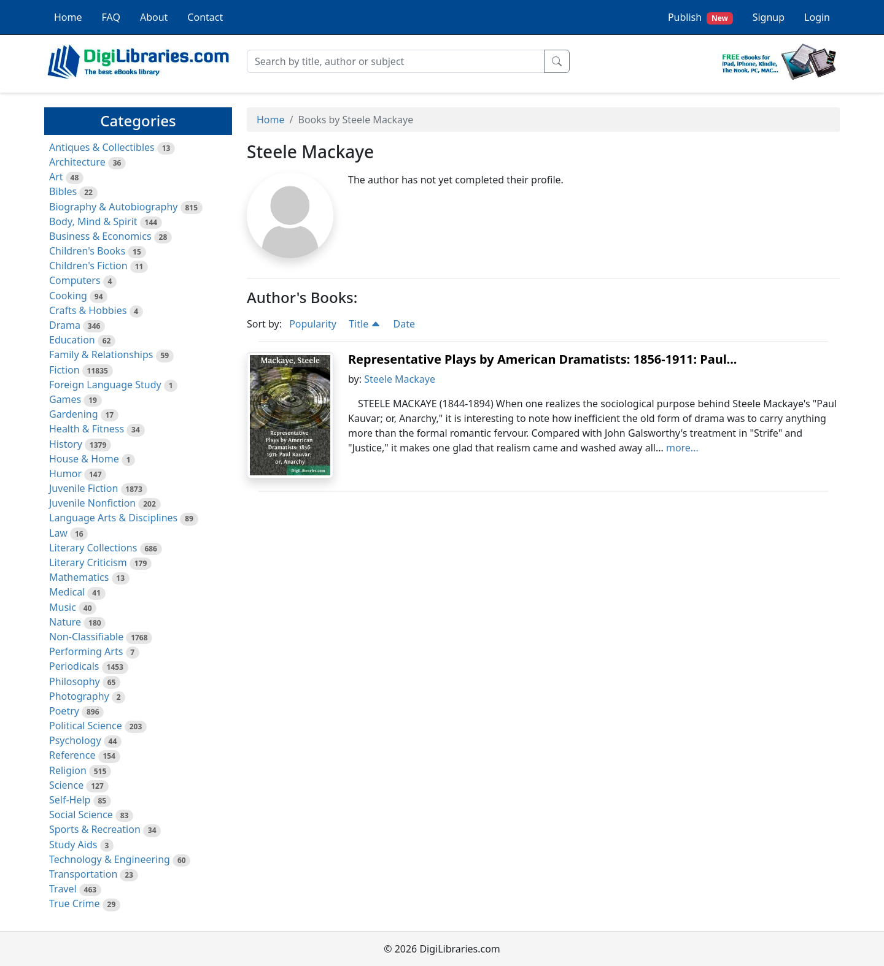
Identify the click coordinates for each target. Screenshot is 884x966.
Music (62, 607)
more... (682, 447)
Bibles (63, 191)
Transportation (83, 874)
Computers (75, 280)
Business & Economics (100, 236)
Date (404, 324)
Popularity (312, 324)
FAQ (111, 17)
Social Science (81, 814)
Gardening (73, 414)
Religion (68, 770)
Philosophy (74, 681)
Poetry (64, 711)
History (65, 444)
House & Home (84, 459)
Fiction (64, 370)
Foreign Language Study (105, 384)
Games (65, 399)
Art (56, 176)
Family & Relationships (101, 354)
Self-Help (69, 800)
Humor (65, 473)
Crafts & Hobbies (87, 310)
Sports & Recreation (95, 829)
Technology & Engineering (109, 859)
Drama (64, 325)
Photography (79, 696)
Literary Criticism (88, 562)
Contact (205, 17)
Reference (72, 755)
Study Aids (73, 844)
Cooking (68, 295)
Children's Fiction (88, 265)
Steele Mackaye (399, 379)
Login (817, 17)
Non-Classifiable (86, 636)
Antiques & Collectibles (102, 147)
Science (66, 785)
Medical (67, 592)
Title (365, 324)
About (154, 17)
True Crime (74, 903)
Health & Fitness (86, 428)
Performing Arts (86, 651)
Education (72, 340)
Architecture (77, 162)
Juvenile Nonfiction (92, 503)
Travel (63, 888)
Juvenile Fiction (83, 488)
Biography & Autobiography (113, 206)
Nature (65, 622)
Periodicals (74, 666)
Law (58, 533)
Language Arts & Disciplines (113, 517)
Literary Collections (93, 547)
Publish (700, 17)
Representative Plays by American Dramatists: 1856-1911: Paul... (542, 359)
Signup (769, 17)
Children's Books (87, 251)
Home (68, 17)
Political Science (85, 725)
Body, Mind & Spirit (93, 221)
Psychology (75, 740)
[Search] (396, 61)
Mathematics (79, 577)
